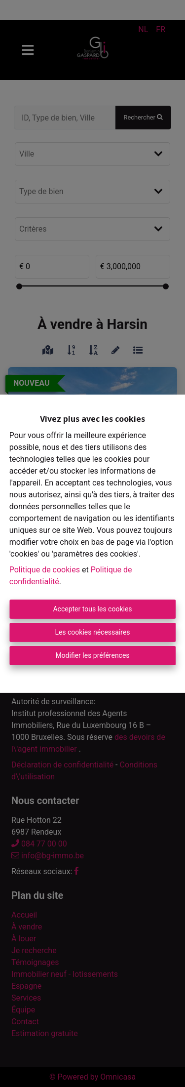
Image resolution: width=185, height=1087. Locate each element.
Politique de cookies (44, 569)
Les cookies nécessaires (92, 632)
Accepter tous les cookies (92, 609)
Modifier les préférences (92, 655)
